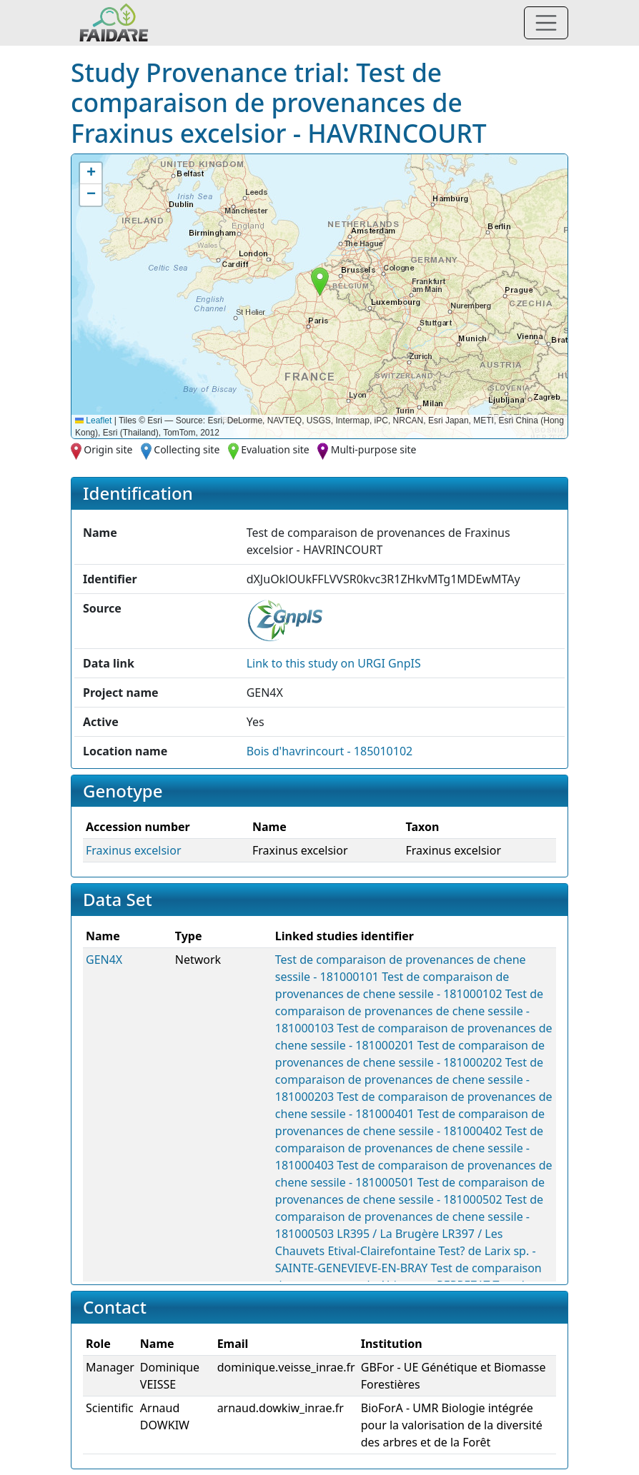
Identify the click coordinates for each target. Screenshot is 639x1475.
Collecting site (186, 449)
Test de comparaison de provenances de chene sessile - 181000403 (409, 1148)
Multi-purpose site (374, 449)
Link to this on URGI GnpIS (334, 663)
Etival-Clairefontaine (381, 1251)
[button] (320, 281)
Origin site (108, 449)
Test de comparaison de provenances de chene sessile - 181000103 (409, 1011)
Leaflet (93, 421)
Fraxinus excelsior (134, 850)
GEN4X (104, 959)
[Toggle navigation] (546, 22)
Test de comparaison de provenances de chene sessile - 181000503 (409, 1217)
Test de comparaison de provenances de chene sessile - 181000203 (409, 1079)
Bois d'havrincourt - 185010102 (330, 751)
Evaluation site (275, 449)
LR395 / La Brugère (388, 1234)
